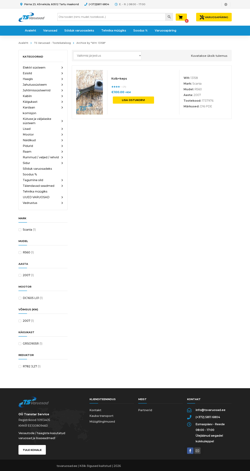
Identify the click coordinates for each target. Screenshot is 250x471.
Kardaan (43, 107)
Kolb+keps (119, 78)
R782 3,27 (30, 366)
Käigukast (43, 102)
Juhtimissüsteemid (43, 90)
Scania (27, 229)
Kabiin (43, 96)
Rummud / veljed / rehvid (43, 157)
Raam (43, 152)
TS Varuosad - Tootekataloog (52, 43)
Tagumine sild (43, 180)
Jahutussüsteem (43, 85)
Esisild (43, 73)
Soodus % (30, 174)
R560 (26, 252)
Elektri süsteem (43, 68)
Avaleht (23, 43)
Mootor (43, 134)
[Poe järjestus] (107, 55)
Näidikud (43, 140)
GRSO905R (31, 343)
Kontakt (95, 410)
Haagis (43, 79)
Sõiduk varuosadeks (37, 168)
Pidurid (43, 146)
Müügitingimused (102, 421)
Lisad (43, 129)
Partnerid (145, 410)
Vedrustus (43, 203)
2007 (26, 275)
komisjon (29, 113)
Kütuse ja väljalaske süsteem (43, 121)
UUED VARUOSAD (43, 197)
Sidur (43, 163)
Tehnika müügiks (35, 191)
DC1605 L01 (31, 298)
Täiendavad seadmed (43, 186)
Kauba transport (101, 416)
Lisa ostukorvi (133, 100)
